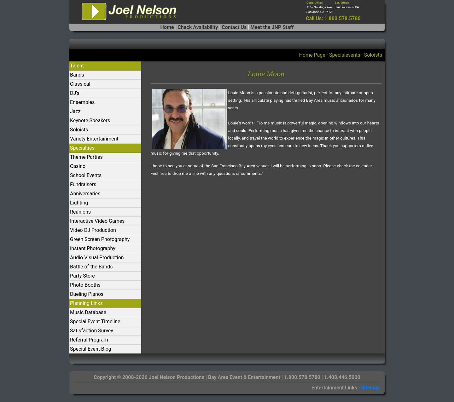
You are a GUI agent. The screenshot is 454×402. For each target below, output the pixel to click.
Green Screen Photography (100, 239)
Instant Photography (92, 248)
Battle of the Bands (91, 267)
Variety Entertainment (94, 139)
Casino (77, 166)
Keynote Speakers (90, 120)
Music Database (88, 312)
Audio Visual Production (97, 258)
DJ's (74, 93)
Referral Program (89, 340)
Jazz (75, 111)
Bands (77, 75)
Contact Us (234, 27)
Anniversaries (85, 194)
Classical (80, 84)
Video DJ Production (93, 230)
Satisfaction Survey (91, 331)
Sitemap (370, 388)
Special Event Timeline (95, 321)
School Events (86, 175)
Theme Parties (86, 157)
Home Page (312, 55)
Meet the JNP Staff (272, 27)
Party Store (82, 276)
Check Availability (198, 27)
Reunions (80, 212)
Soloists (373, 55)
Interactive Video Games (97, 221)
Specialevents (344, 55)
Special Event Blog (90, 349)
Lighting (79, 203)
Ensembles (82, 102)
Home (167, 27)
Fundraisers (83, 184)
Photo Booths (85, 285)
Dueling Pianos (86, 294)
